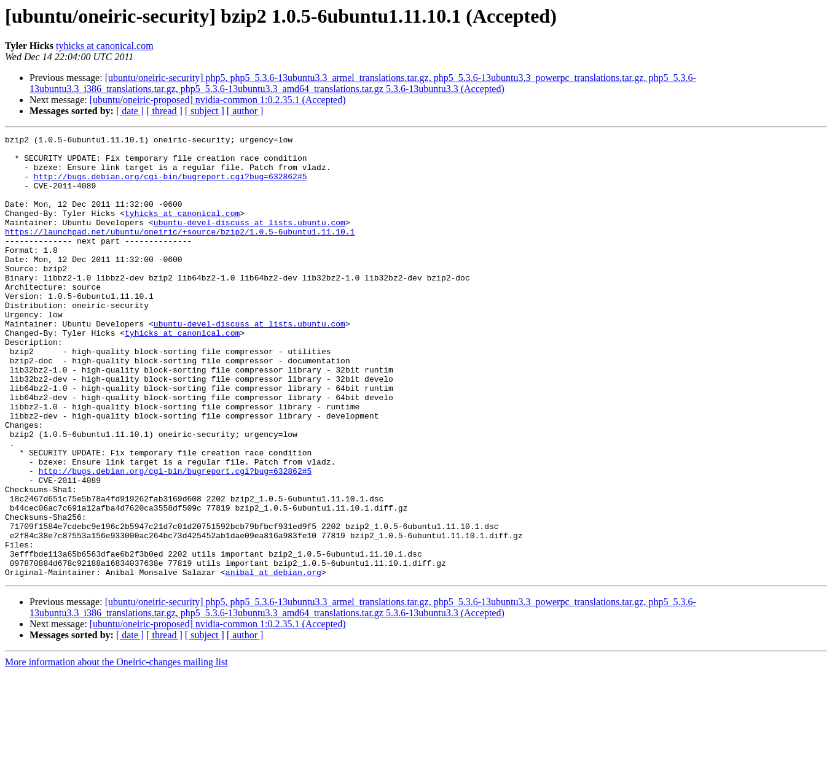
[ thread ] (164, 111)
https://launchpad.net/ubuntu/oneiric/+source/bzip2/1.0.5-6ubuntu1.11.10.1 (180, 251)
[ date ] (130, 111)
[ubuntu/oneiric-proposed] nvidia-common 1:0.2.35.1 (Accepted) (218, 100)
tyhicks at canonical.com (105, 46)
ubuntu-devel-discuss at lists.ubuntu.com (249, 240)
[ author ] (245, 111)
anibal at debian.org (273, 660)
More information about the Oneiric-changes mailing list (116, 750)
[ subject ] (204, 111)
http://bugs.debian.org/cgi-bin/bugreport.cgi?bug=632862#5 (170, 185)
